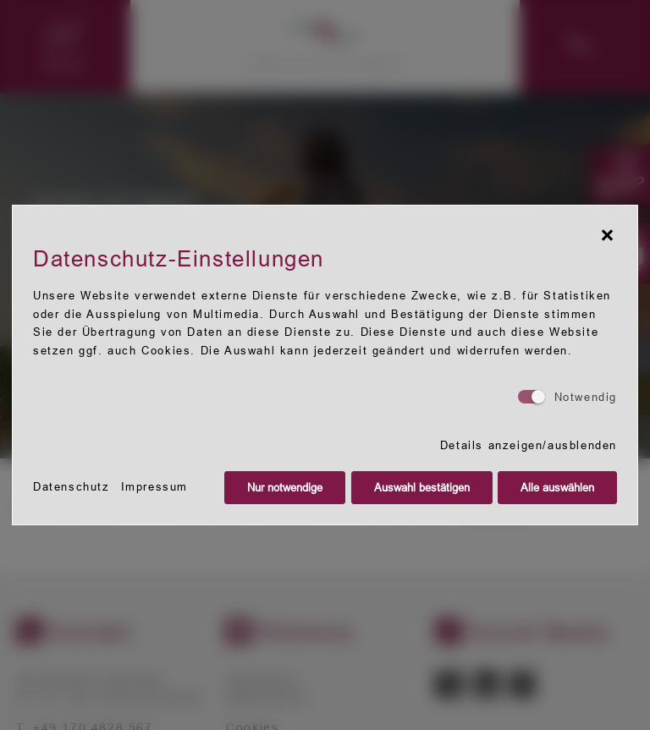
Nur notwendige (284, 487)
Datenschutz (71, 486)
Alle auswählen (557, 487)
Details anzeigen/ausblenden (528, 445)
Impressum (154, 486)
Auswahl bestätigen (422, 487)
